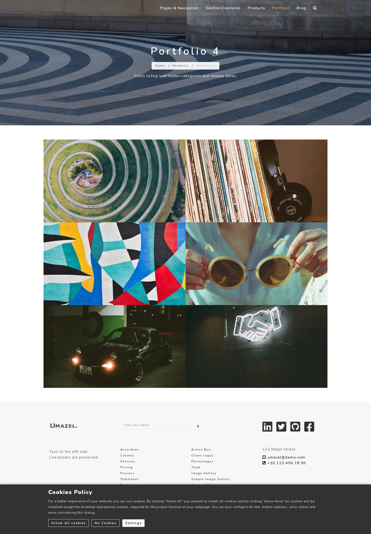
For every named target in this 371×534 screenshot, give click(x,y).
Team (196, 467)
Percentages (202, 461)
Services (127, 461)
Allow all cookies (68, 523)
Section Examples (223, 12)
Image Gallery (203, 473)
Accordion (129, 449)
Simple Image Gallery (210, 479)
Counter (127, 455)
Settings (133, 523)
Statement (129, 479)
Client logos (202, 455)
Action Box (201, 449)
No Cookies (106, 523)
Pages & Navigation (179, 12)
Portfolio (281, 12)
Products (256, 12)
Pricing (126, 467)
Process (127, 473)
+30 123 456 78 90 (284, 463)
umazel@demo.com (283, 457)
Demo (160, 66)
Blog (301, 12)
